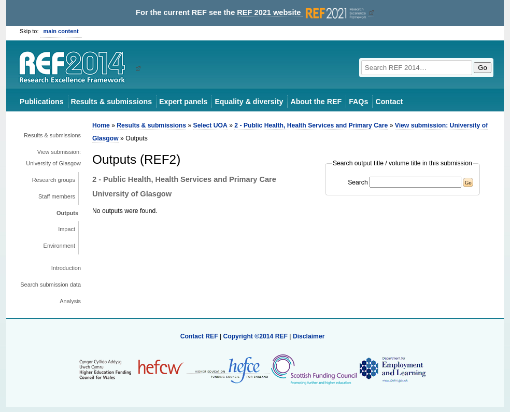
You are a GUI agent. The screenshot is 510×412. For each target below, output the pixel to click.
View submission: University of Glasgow (53, 157)
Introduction (66, 268)
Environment (59, 246)
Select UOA (210, 125)
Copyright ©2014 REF (256, 336)
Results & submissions (111, 101)
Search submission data (50, 284)
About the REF (316, 101)
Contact (389, 101)
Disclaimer (309, 336)
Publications (42, 101)
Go (482, 68)
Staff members (56, 196)
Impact (66, 229)
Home (101, 125)
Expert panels (183, 101)
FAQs (358, 101)
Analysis (70, 301)
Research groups (53, 180)
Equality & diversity (249, 101)
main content (61, 31)
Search (358, 182)
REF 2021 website (302, 12)
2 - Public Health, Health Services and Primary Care (311, 125)
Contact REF (199, 336)
